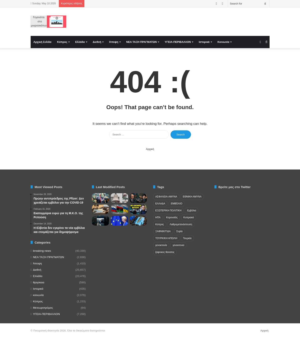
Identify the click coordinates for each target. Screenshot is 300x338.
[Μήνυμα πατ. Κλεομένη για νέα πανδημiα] (100, 221)
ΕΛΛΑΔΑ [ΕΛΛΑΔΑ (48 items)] (160, 203)
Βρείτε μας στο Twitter (235, 187)
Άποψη (113, 41)
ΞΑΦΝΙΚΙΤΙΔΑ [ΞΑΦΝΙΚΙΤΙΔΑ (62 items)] (163, 231)
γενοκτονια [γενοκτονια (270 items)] (178, 245)
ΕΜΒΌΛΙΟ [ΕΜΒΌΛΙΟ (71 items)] (176, 203)
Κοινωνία (223, 41)
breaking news (42, 250)
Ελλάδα (80, 41)
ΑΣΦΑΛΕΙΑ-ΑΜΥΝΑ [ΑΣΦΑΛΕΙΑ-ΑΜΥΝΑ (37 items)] (166, 196)
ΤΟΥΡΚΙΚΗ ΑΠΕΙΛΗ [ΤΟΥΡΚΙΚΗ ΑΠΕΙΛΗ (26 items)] (166, 238)
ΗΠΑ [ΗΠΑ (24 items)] (158, 217)
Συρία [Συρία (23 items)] (179, 231)
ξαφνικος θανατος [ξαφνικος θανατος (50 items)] (165, 252)
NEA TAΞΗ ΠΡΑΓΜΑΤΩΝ (141, 41)
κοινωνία (38, 295)
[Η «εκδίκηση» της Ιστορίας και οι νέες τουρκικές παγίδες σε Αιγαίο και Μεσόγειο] (100, 209)
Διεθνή (97, 41)
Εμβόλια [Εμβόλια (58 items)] (191, 210)
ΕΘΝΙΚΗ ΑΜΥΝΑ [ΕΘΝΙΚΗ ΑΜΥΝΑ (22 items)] (192, 196)
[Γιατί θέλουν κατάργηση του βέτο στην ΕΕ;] (119, 221)
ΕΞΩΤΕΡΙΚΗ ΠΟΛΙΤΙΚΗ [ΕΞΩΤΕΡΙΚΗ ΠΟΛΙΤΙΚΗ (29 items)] (168, 210)
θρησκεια (38, 282)
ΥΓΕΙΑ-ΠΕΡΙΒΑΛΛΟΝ (178, 41)
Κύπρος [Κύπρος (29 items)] (159, 224)
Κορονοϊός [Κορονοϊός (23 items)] (172, 217)
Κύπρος (62, 41)
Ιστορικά (204, 41)
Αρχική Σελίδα (42, 41)
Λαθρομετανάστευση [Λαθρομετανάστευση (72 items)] (181, 224)
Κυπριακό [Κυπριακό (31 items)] (188, 217)
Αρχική (150, 149)
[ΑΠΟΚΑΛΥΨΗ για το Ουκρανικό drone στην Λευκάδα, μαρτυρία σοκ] (138, 209)
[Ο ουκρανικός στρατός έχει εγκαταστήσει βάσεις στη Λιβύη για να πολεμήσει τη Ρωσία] (119, 209)
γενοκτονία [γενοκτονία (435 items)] (161, 245)
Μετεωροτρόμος (43, 307)
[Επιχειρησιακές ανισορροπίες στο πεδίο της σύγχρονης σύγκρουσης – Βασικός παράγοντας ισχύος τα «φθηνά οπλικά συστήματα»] (138, 221)
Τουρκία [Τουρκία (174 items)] (187, 238)
